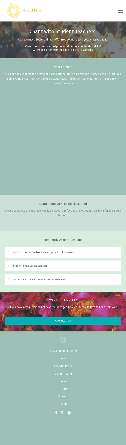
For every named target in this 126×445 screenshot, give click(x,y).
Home (63, 358)
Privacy (63, 388)
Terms (63, 381)
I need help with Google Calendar (29, 265)
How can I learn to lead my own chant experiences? (39, 279)
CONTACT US (63, 320)
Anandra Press (63, 366)
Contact (63, 396)
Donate (63, 404)
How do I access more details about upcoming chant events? (44, 252)
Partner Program (63, 373)
